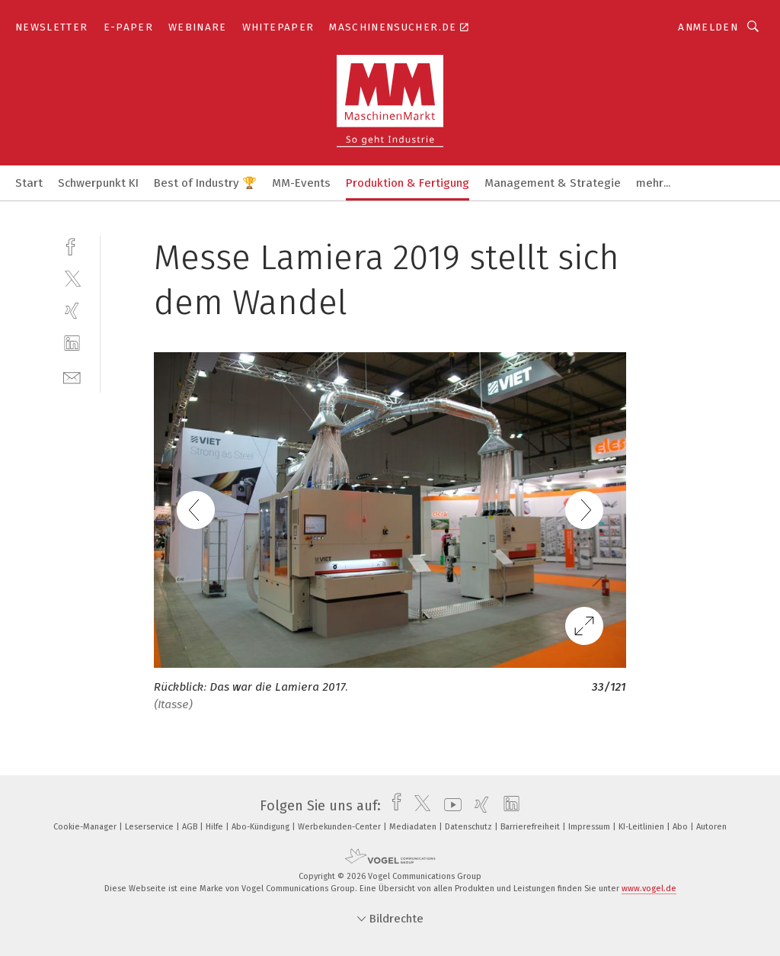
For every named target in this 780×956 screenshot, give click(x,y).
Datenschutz (469, 827)
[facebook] (72, 245)
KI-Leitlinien (643, 827)
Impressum (590, 827)
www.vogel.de (649, 888)
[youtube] (449, 805)
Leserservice (150, 827)
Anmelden (708, 27)
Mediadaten (414, 827)
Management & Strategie (552, 183)
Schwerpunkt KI (98, 183)
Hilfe (215, 827)
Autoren (711, 827)
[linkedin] (72, 343)
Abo (681, 827)
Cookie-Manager (86, 827)
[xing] (72, 310)
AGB (191, 827)
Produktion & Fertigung (407, 183)
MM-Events (301, 183)
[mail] (72, 376)
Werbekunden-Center (340, 827)
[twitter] (72, 277)
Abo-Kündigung (262, 827)
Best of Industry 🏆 (205, 183)
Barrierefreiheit (531, 827)
